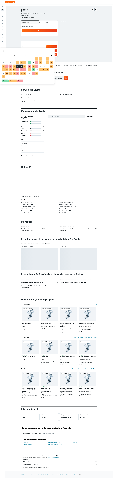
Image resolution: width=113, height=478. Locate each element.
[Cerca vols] (2, 6)
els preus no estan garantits (53, 457)
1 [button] (50, 36)
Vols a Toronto (27, 442)
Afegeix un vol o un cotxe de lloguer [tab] (32, 433)
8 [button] (50, 40)
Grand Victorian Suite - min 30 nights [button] (86, 324)
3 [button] (32, 40)
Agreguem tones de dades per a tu (60, 464)
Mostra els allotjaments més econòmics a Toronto (85, 337)
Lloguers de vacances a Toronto (55, 444)
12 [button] (39, 43)
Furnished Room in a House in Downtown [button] (29, 357)
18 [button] (36, 47)
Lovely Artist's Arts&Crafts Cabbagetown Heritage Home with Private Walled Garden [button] (49, 390)
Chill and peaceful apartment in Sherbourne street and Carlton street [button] (67, 358)
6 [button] (43, 40)
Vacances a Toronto (75, 442)
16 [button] (54, 43)
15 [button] (50, 43)
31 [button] (32, 54)
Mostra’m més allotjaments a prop (88, 304)
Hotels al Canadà (47, 474)
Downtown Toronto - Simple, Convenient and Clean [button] (47, 322)
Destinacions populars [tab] (48, 433)
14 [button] (46, 43)
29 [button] (50, 50)
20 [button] (43, 47)
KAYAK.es (23, 474)
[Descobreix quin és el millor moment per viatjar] (2, 26)
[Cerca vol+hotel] (2, 16)
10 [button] (32, 43)
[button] (2, 2)
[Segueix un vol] (2, 23)
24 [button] (32, 50)
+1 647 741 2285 (25, 15)
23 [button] (54, 47)
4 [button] (73, 36)
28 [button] (47, 50)
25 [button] (36, 50)
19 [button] (39, 47)
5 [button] (39, 40)
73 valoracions (32, 17)
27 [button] (43, 50)
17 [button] (32, 47)
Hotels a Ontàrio (55, 474)
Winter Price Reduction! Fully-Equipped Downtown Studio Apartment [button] (67, 325)
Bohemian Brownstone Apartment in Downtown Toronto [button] (87, 357)
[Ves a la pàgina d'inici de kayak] (10, 2)
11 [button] (36, 43)
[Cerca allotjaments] (2, 9)
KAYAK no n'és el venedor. (60, 462)
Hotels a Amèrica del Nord (36, 474)
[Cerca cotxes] (2, 13)
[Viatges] (2, 34)
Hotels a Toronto (28, 444)
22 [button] (50, 47)
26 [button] (39, 50)
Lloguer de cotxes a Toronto (54, 442)
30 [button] (54, 50)
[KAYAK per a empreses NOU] (2, 29)
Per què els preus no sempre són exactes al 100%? (60, 467)
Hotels (28, 474)
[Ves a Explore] (2, 20)
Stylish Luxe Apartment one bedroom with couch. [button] (66, 389)
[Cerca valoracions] (67, 116)
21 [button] (46, 47)
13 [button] (43, 43)
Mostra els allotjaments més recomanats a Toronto (84, 368)
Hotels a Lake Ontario (64, 474)
